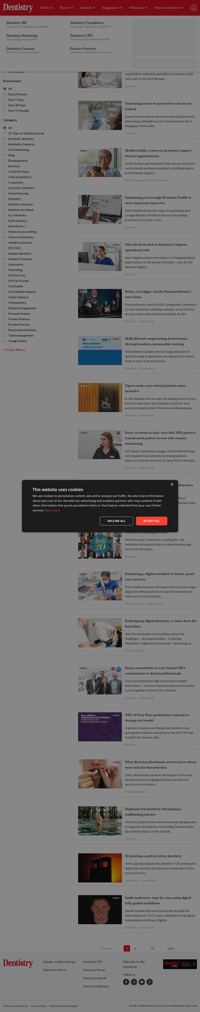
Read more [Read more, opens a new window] (52, 510)
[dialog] (100, 506)
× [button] (171, 484)
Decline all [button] (116, 521)
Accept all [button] (151, 521)
